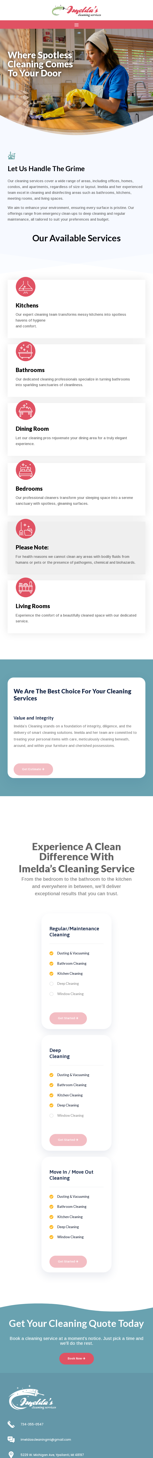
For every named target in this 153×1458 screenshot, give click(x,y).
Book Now (23, 96)
